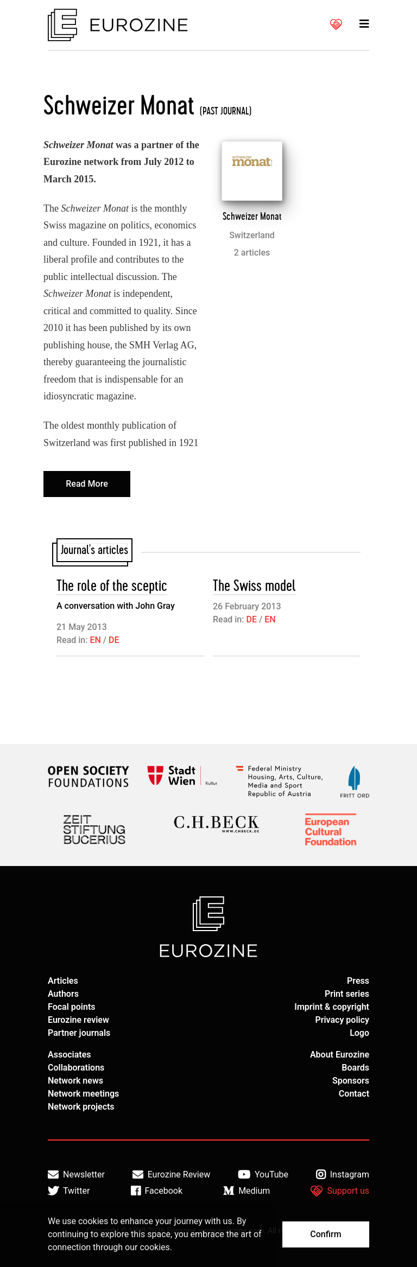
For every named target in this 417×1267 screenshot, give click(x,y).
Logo (359, 1033)
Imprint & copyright (331, 1007)
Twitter (69, 1191)
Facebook (156, 1191)
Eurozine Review (171, 1175)
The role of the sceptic (111, 586)
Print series (347, 994)
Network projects (81, 1107)
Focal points (72, 1007)
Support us (340, 1191)
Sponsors (350, 1080)
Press (358, 981)
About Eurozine (339, 1054)
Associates (69, 1054)
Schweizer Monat (252, 216)
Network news (75, 1080)
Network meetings (83, 1093)
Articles (63, 981)
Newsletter (76, 1175)
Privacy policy (342, 1020)
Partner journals (79, 1033)
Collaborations (76, 1067)
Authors (63, 994)
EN (95, 640)
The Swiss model (254, 586)
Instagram (342, 1175)
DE (114, 640)
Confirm (325, 1234)
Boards (355, 1067)
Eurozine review (78, 1020)
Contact (354, 1093)
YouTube (263, 1175)
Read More (87, 484)
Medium (246, 1191)
